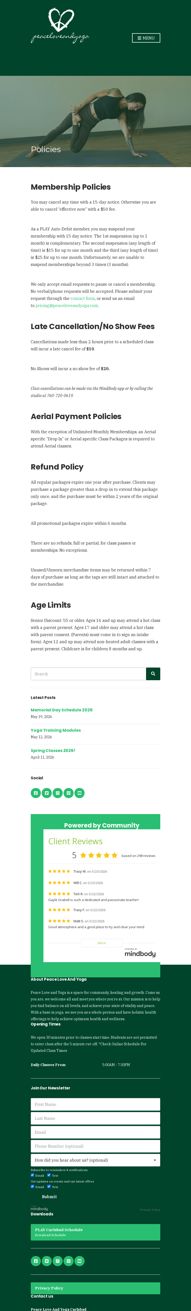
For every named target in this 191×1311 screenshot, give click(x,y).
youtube (79, 793)
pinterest (68, 793)
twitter (47, 793)
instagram (58, 793)
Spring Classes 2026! (53, 750)
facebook (36, 793)
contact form (83, 298)
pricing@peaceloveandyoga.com (67, 305)
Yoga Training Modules (56, 730)
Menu (146, 38)
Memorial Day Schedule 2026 (62, 710)
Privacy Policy (150, 1210)
